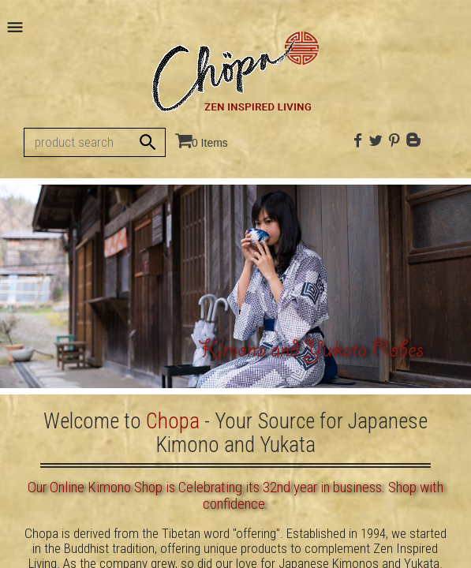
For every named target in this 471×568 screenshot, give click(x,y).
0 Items (210, 142)
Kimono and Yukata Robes (311, 352)
